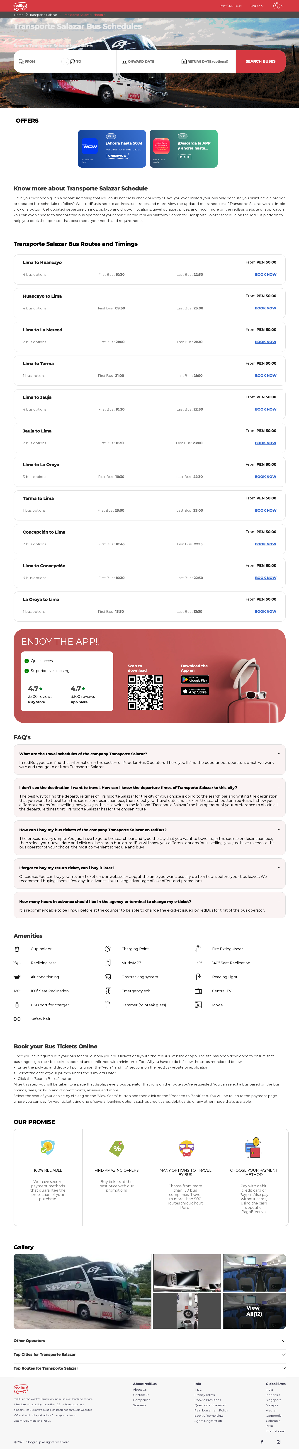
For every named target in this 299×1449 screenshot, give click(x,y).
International (275, 1431)
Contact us (141, 1394)
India (269, 1389)
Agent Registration (208, 1420)
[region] (149, 149)
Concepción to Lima (44, 532)
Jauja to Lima (37, 431)
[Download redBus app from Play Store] (195, 682)
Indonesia (273, 1394)
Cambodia (274, 1415)
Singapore (274, 1400)
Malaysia (272, 1405)
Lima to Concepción (44, 565)
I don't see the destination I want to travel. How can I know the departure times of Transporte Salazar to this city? (128, 788)
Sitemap (139, 1405)
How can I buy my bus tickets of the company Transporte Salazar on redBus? (92, 830)
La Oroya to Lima (41, 599)
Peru (269, 1426)
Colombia (273, 1420)
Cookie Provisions (207, 1400)
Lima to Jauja (37, 397)
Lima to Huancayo (42, 262)
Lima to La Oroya (41, 464)
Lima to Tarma (38, 363)
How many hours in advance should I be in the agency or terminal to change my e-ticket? (105, 902)
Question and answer (210, 1405)
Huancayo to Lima (42, 296)
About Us (139, 1389)
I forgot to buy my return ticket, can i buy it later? (66, 868)
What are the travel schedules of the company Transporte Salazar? (83, 754)
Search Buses (260, 61)
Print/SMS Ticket (231, 5)
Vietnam (272, 1410)
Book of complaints (208, 1415)
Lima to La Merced (42, 330)
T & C (198, 1389)
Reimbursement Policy (211, 1410)
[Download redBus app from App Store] (195, 694)
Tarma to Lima (38, 498)
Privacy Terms (204, 1394)
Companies (141, 1400)
